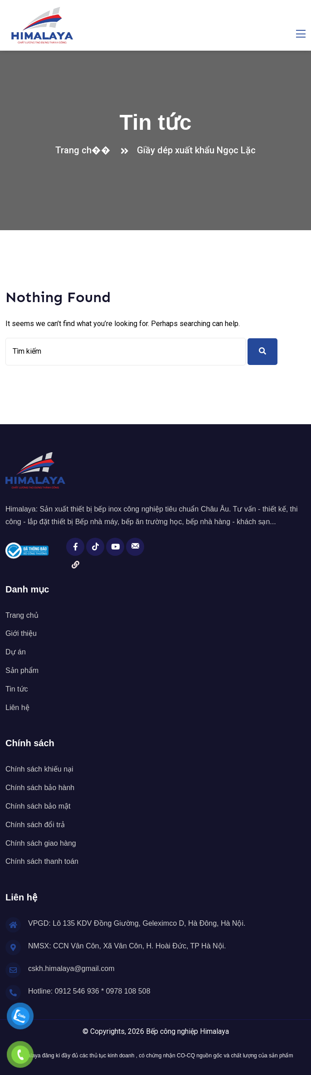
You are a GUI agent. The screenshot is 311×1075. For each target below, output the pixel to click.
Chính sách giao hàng (40, 843)
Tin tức (16, 689)
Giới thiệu (21, 633)
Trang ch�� (85, 150)
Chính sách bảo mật (37, 806)
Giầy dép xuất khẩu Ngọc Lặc (196, 150)
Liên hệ (17, 707)
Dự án (15, 652)
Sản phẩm (22, 670)
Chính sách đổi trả (35, 825)
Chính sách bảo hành (39, 787)
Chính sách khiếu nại (39, 769)
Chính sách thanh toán (41, 861)
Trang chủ (22, 615)
